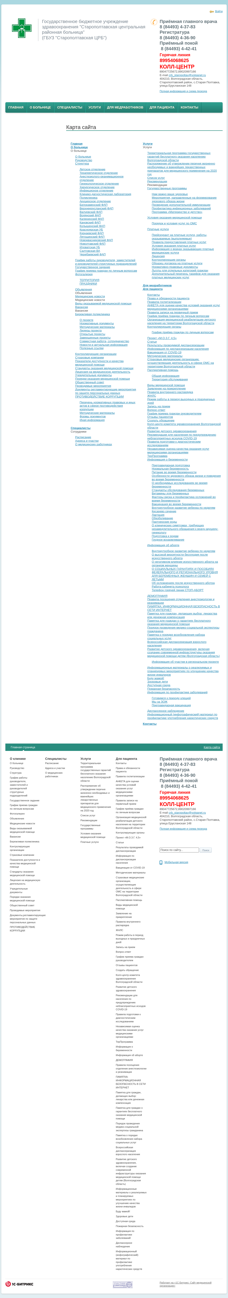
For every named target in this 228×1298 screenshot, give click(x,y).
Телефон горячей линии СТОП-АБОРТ (178, 590)
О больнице (40, 107)
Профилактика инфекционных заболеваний (181, 208)
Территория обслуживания (170, 379)
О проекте (86, 320)
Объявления (83, 289)
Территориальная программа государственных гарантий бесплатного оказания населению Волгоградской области (179, 156)
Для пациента (162, 107)
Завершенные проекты (95, 337)
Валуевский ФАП (91, 212)
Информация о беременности (167, 459)
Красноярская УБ (91, 229)
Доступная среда (158, 685)
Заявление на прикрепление (166, 388)
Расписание (83, 437)
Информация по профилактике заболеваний (177, 692)
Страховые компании (89, 357)
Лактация (158, 515)
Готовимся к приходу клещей (171, 698)
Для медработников (125, 107)
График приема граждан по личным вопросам (106, 270)
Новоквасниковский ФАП (96, 240)
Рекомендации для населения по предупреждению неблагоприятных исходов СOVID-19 (181, 436)
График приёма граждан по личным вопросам (178, 316)
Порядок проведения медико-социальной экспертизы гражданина (129, 1127)
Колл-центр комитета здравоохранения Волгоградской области (129, 978)
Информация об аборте (163, 545)
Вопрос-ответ (156, 410)
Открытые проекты (92, 334)
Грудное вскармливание (168, 539)
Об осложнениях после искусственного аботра (183, 583)
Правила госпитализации (164, 302)
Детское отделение (92, 169)
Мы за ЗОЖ (159, 701)
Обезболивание (162, 518)
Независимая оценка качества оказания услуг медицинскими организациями (178, 450)
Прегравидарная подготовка (171, 465)
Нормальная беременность (170, 468)
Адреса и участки (87, 440)
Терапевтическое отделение (99, 173)
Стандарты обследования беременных (178, 490)
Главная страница (23, 747)
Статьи (152, 341)
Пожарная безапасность (163, 688)
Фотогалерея (84, 274)
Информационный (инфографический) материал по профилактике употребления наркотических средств (182, 716)
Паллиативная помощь (162, 370)
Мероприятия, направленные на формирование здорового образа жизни (184, 199)
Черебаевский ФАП (93, 254)
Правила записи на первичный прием (172, 312)
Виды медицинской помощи (166, 385)
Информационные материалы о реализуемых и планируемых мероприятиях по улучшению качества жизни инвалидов (183, 671)
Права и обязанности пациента (168, 298)
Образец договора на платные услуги (177, 263)
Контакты (189, 107)
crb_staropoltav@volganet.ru (187, 75)
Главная (15, 107)
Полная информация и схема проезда (183, 91)
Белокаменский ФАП (94, 204)
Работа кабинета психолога (170, 586)
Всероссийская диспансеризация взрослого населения (128, 1151)
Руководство (83, 160)
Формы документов (93, 416)
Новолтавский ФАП (93, 243)
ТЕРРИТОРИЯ (89, 280)
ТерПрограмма (157, 456)
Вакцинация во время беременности (176, 504)
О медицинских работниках (93, 444)
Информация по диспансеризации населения (178, 348)
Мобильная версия (176, 862)
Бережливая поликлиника (92, 314)
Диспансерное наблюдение (165, 711)
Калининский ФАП (92, 219)
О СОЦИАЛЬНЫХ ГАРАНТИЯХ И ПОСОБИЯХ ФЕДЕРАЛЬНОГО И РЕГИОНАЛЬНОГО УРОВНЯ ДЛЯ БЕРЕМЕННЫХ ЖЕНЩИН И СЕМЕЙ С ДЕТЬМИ (185, 574)
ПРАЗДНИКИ (88, 283)
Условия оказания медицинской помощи (174, 217)
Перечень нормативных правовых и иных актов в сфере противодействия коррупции (107, 406)
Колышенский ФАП (92, 226)
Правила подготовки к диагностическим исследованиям (128, 1018)
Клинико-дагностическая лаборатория (105, 194)
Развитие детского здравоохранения (171, 431)
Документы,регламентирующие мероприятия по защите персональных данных (105, 391)
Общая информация (165, 375)
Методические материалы (97, 327)
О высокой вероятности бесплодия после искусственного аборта (180, 556)
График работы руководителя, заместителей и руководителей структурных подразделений (106, 261)
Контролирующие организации (95, 354)
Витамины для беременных (170, 493)
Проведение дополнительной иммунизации (181, 204)
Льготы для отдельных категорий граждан (180, 270)
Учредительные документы (93, 375)
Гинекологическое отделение (99, 183)
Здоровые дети (157, 681)
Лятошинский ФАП (92, 236)
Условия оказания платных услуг (174, 245)
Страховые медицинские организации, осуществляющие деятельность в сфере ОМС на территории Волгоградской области (180, 363)
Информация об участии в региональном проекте (185, 661)
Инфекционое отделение (96, 190)
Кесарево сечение (164, 511)
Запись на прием (158, 406)
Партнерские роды (164, 521)
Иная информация (92, 420)
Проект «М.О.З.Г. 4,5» (162, 338)
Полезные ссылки (91, 348)
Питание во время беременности (174, 472)
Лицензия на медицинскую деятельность (102, 371)
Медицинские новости (90, 296)
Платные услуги (158, 229)
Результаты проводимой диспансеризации (175, 345)
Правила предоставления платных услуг (179, 242)
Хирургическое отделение (97, 187)
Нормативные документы (97, 323)
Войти (219, 11)
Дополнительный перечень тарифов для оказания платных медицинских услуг (186, 275)
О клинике (18, 758)
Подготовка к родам (165, 536)
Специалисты (69, 107)
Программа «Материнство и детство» (177, 212)
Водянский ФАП (90, 215)
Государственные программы (167, 188)
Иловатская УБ (90, 247)
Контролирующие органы (169, 259)
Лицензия (158, 256)
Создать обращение (161, 420)
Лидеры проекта (90, 330)
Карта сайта (212, 747)
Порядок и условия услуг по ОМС (174, 223)
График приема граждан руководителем (174, 413)
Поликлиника (88, 197)
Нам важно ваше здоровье (170, 194)
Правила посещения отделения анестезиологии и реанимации (131, 1068)
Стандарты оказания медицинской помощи (104, 368)
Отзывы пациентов (160, 417)
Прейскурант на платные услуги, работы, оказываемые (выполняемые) (179, 236)
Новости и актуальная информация (104, 344)
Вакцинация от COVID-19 (164, 352)
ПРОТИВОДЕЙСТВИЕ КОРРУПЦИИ (99, 396)
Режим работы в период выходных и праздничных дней (130, 939)
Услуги (95, 107)
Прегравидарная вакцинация (171, 705)
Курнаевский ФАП (91, 233)
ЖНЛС (151, 395)
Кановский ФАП (90, 222)
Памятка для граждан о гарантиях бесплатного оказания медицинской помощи (179, 622)
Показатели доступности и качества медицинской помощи (99, 362)
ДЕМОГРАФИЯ (157, 596)
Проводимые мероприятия (93, 386)
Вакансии (81, 307)
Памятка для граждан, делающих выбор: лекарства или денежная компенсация (182, 615)
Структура (82, 163)
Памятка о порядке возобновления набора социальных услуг (129, 1139)
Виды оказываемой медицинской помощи (103, 303)
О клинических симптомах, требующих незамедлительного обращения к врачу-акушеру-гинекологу (185, 529)
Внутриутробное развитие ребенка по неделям (183, 507)
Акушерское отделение (95, 201)
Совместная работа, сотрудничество (104, 341)
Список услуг (156, 177)
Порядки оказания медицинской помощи (102, 378)
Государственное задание (92, 267)
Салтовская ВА (90, 250)
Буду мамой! (155, 678)
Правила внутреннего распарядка (170, 392)
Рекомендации (157, 181)
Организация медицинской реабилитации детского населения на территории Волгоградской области (181, 321)
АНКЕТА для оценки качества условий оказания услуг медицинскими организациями (183, 307)
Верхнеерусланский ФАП (96, 208)
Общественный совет (89, 382)
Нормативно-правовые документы (175, 267)
